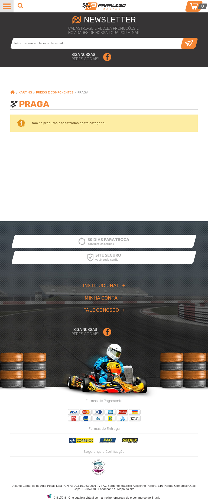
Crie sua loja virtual (81, 497)
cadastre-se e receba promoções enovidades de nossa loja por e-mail (104, 30)
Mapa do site (125, 489)
